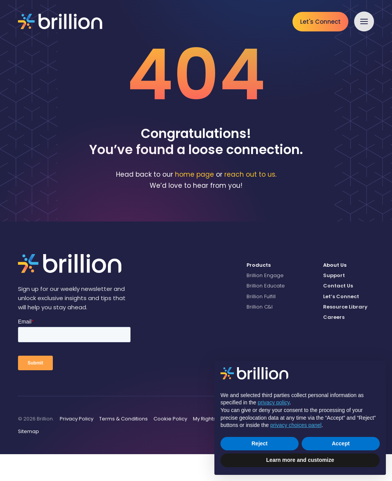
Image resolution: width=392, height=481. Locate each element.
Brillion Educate (266, 312)
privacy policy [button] (273, 402)
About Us (334, 291)
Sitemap (28, 458)
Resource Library (345, 333)
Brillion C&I (260, 333)
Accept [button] (341, 443)
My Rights (204, 445)
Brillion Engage (265, 302)
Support (334, 302)
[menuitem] (279, 292)
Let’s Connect (341, 323)
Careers (334, 344)
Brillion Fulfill (261, 323)
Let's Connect (320, 22)
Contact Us (338, 312)
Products (259, 291)
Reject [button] (260, 443)
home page (194, 201)
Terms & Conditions (123, 445)
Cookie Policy (170, 445)
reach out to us (249, 201)
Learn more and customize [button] (300, 460)
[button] (364, 21)
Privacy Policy (76, 445)
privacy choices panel (296, 425)
